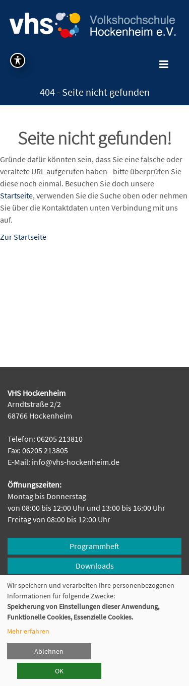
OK (59, 670)
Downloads (95, 566)
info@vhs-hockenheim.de (75, 462)
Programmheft (94, 546)
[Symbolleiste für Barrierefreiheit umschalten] (17, 60)
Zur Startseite (23, 237)
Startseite (16, 195)
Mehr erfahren (28, 631)
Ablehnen (49, 651)
